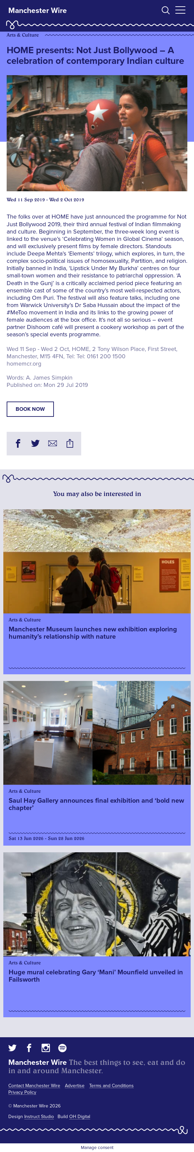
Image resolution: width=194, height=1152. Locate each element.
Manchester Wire (37, 10)
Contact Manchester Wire (34, 1085)
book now (30, 409)
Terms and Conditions (111, 1085)
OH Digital (79, 1116)
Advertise (75, 1085)
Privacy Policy (22, 1092)
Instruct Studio (39, 1116)
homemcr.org (24, 363)
